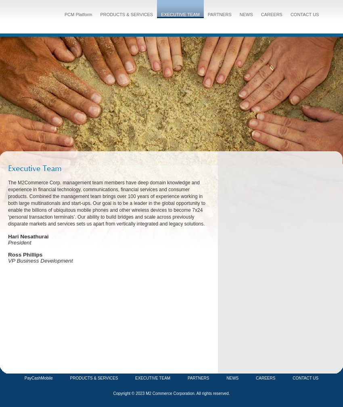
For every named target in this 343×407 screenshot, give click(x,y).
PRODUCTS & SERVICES (126, 14)
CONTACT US (305, 14)
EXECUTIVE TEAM (180, 14)
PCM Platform (78, 14)
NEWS (246, 14)
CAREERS (271, 14)
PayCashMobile (39, 378)
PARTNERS (220, 14)
